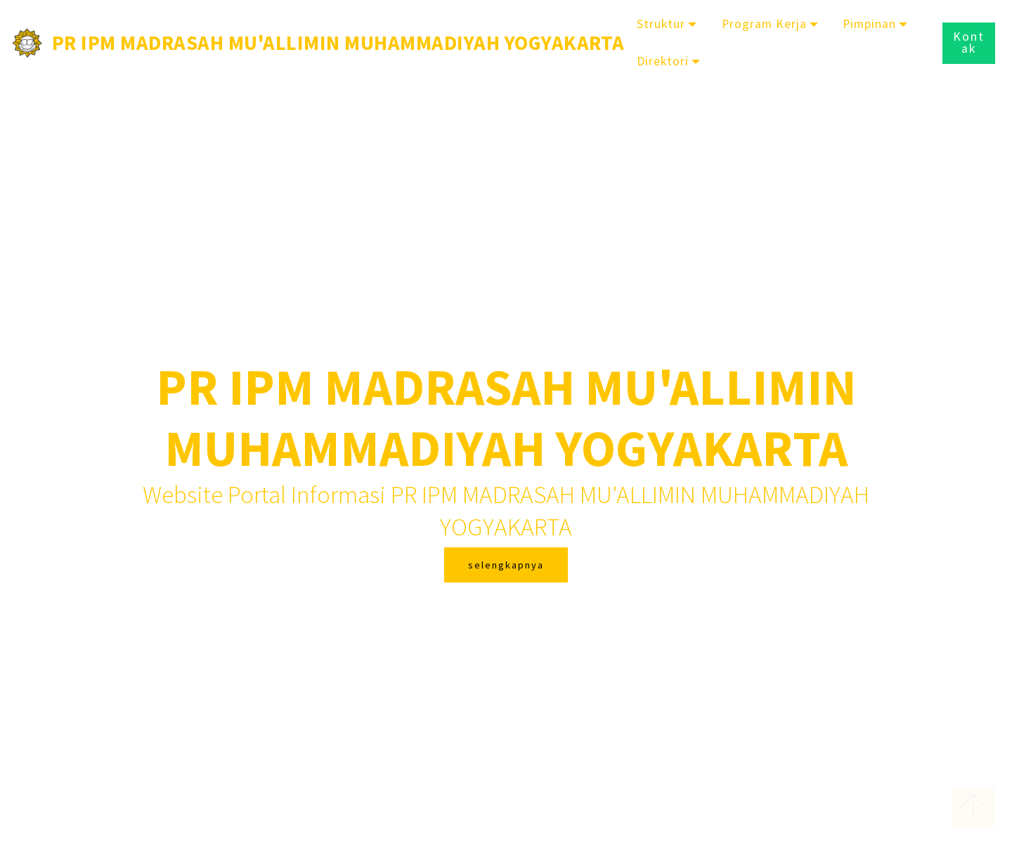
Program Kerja (764, 24)
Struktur (661, 24)
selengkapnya (506, 565)
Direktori (663, 61)
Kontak (969, 43)
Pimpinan (869, 24)
